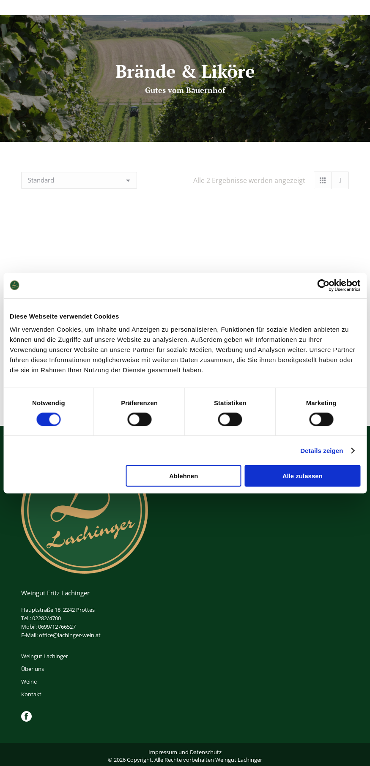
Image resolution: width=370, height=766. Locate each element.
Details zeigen (321, 450)
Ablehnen (183, 476)
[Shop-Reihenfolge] (79, 180)
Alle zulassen (302, 476)
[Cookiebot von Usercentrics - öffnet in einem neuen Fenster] (323, 285)
